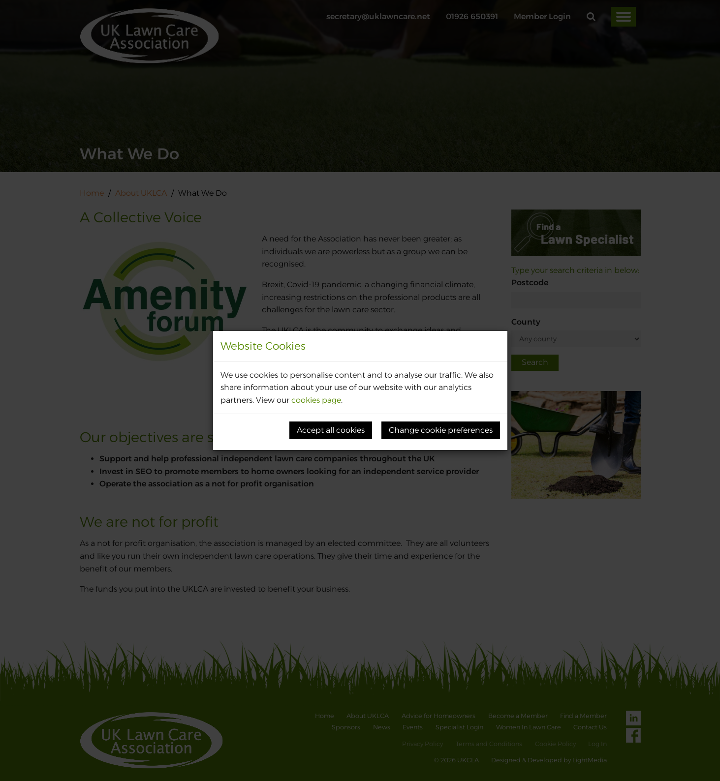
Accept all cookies (331, 430)
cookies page (316, 400)
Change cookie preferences (441, 430)
